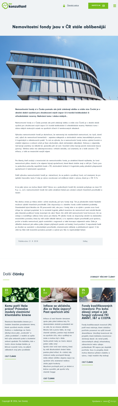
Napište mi (97, 6)
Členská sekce (67, 5)
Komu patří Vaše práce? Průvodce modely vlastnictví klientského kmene (18, 311)
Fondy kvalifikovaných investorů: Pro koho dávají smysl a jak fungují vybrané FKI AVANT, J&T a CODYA (97, 312)
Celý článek (10, 357)
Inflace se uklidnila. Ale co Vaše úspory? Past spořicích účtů (57, 309)
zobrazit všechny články (102, 277)
